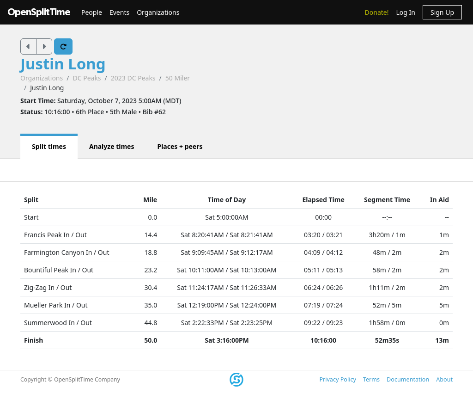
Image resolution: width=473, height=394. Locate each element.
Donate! (377, 12)
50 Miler (177, 78)
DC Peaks (87, 78)
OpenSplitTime (38, 12)
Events (119, 12)
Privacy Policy (337, 379)
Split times (49, 146)
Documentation (408, 379)
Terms (371, 379)
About (444, 379)
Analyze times (111, 146)
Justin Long (63, 63)
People (91, 12)
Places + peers (179, 146)
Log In (405, 12)
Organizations (158, 12)
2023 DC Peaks (133, 78)
